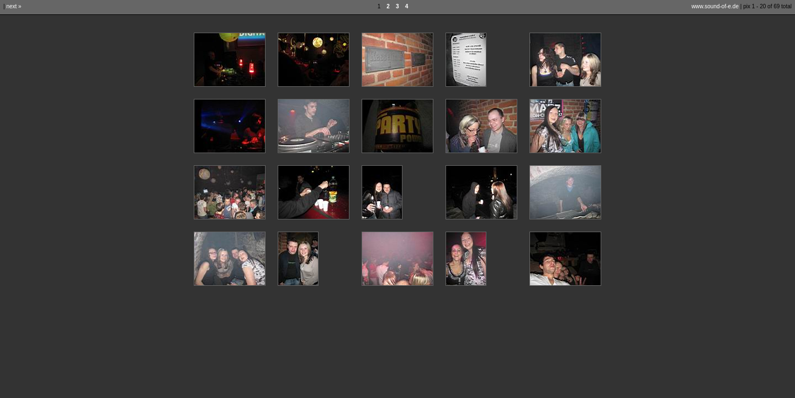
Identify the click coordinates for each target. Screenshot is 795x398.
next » (13, 6)
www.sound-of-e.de (715, 6)
